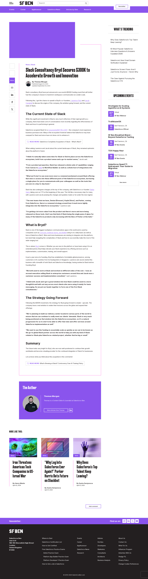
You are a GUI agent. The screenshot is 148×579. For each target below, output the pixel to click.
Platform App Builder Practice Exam (56, 557)
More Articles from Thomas (55, 410)
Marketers (101, 549)
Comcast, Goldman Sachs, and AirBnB (53, 233)
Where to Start (47, 538)
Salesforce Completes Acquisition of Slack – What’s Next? (54, 142)
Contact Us (123, 542)
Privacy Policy (123, 560)
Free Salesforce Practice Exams (53, 549)
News (28, 64)
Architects (101, 557)
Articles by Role (72, 10)
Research (87, 10)
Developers (102, 546)
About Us (122, 538)
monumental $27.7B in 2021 (57, 130)
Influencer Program (125, 549)
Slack (33, 64)
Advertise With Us (125, 553)
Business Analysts (104, 560)
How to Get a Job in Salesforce (53, 564)
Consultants (102, 553)
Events (11, 10)
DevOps (100, 542)
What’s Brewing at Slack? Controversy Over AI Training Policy (55, 363)
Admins (100, 538)
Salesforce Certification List (52, 542)
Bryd (37, 246)
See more (123, 182)
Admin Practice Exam (50, 553)
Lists (40, 168)
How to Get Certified (49, 546)
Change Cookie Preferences (129, 564)
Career (23, 10)
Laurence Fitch (76, 101)
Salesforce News (53, 10)
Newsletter (122, 6)
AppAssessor (36, 10)
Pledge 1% (122, 557)
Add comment (93, 506)
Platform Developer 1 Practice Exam (56, 560)
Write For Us (123, 546)
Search (86, 3)
